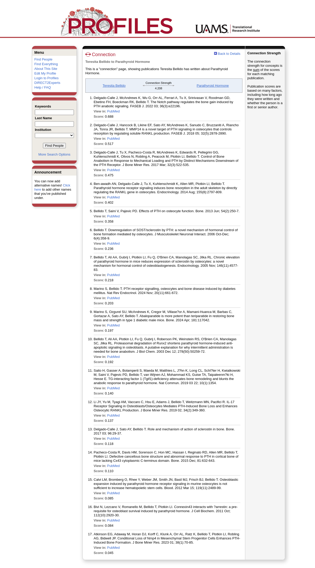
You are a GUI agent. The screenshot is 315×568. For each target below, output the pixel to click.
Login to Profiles (46, 78)
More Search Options (54, 154)
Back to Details (229, 54)
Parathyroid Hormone (213, 86)
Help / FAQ (42, 87)
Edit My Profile (45, 73)
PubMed (113, 111)
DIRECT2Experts (47, 83)
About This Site (45, 69)
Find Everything (46, 64)
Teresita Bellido (114, 86)
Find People (43, 59)
